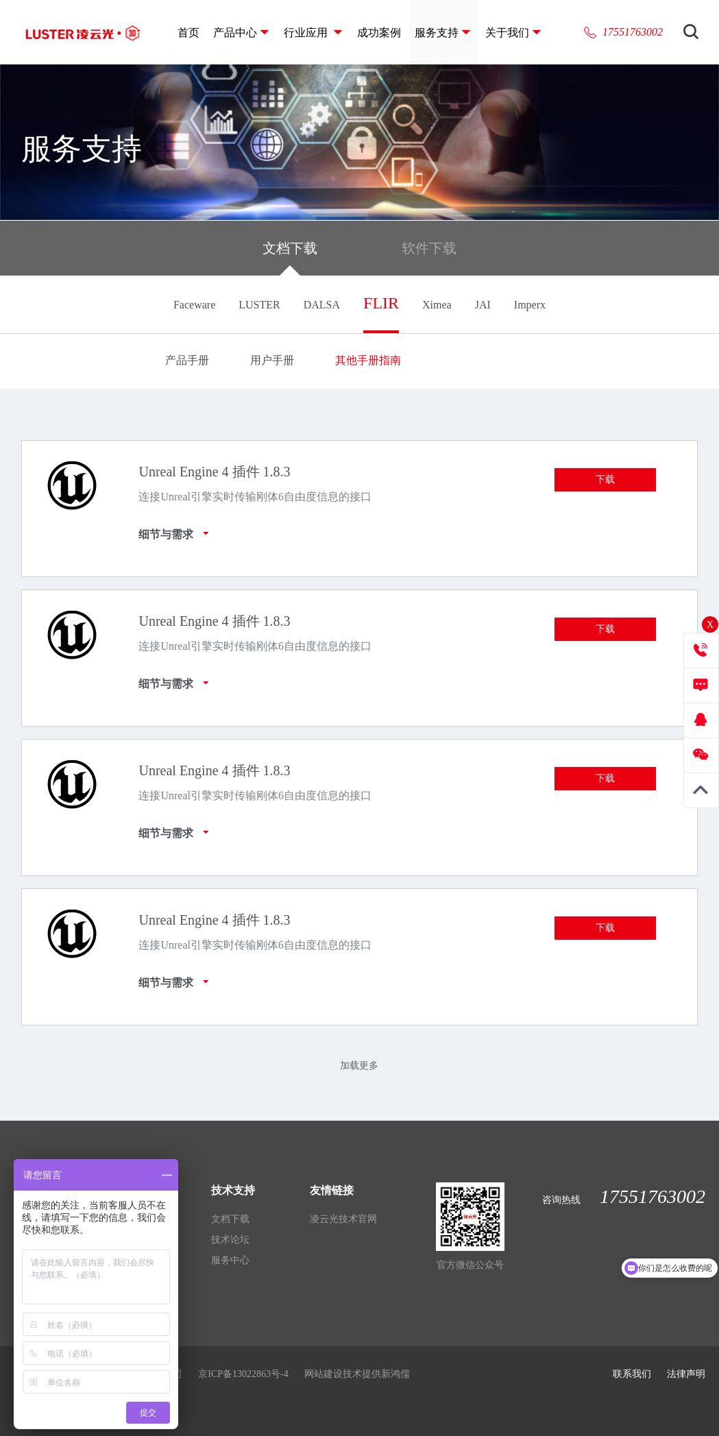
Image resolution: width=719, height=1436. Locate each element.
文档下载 (290, 258)
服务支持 (437, 32)
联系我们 (632, 1374)
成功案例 (379, 32)
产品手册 (187, 360)
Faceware (194, 305)
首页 (188, 32)
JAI (483, 305)
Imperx (530, 305)
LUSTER (259, 305)
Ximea (437, 305)
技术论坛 (230, 1239)
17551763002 (632, 32)
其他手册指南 (368, 360)
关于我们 (507, 32)
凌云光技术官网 (343, 1219)
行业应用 (307, 32)
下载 (605, 479)
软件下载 (429, 248)
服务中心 (230, 1260)
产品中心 (235, 32)
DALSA (322, 305)
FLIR (381, 303)
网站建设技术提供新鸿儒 (357, 1374)
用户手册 (272, 360)
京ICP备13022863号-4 (243, 1374)
